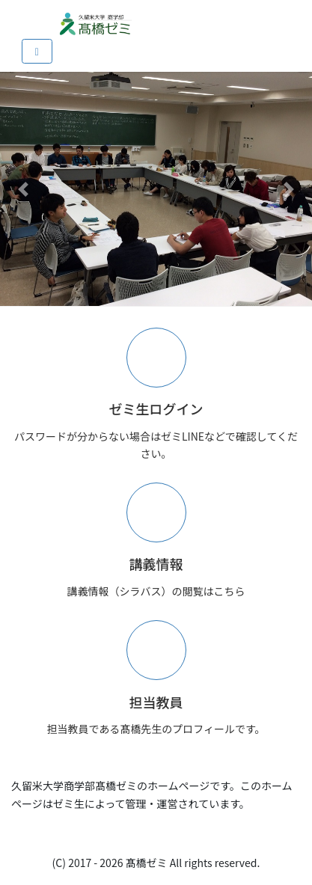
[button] (23, 189)
